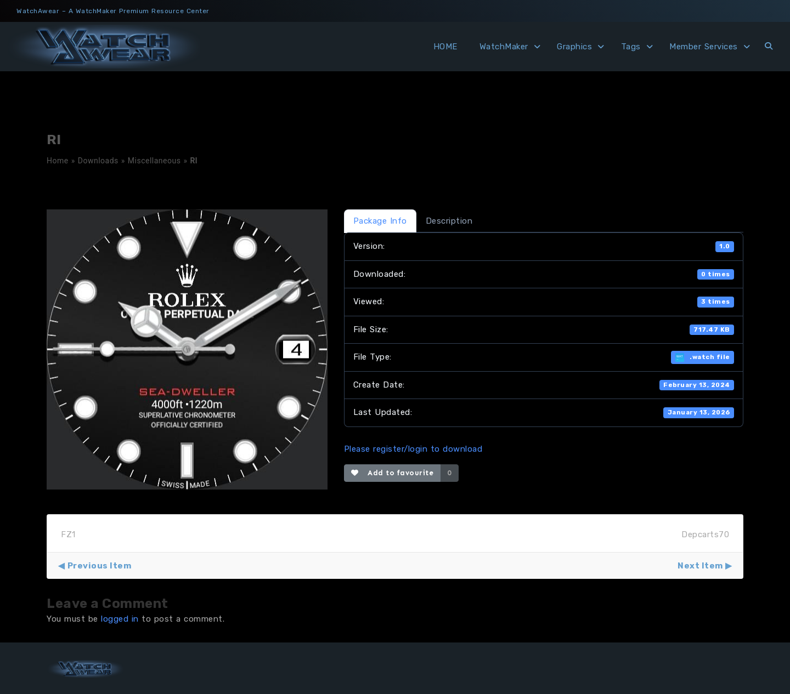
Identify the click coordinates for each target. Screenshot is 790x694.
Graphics (574, 47)
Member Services (703, 47)
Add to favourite (392, 473)
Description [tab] (449, 221)
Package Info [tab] (380, 221)
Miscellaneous (154, 160)
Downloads (98, 160)
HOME (445, 47)
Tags (631, 47)
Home (58, 160)
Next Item (700, 566)
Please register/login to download (413, 449)
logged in (120, 619)
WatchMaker (503, 47)
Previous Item (99, 566)
